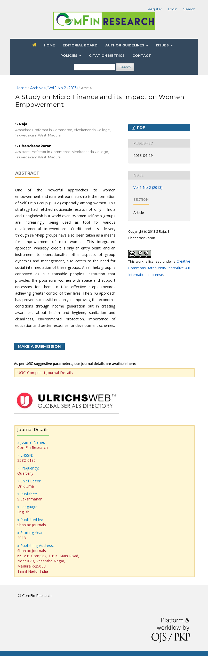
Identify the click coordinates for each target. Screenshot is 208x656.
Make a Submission (39, 346)
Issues (163, 45)
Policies (69, 55)
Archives (37, 88)
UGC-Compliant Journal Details (45, 372)
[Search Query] (94, 67)
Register (155, 9)
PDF (140, 127)
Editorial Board (80, 45)
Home (49, 45)
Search (125, 67)
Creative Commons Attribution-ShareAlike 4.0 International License (159, 268)
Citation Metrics (107, 55)
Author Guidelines (125, 45)
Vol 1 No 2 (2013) (63, 88)
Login (172, 9)
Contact (141, 55)
